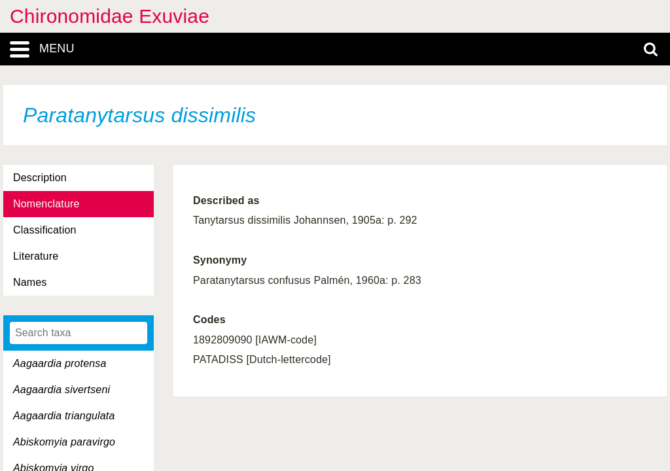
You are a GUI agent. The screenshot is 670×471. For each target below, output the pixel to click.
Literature (35, 256)
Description (40, 177)
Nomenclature (46, 203)
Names (29, 282)
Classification (45, 230)
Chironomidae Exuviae (109, 16)
